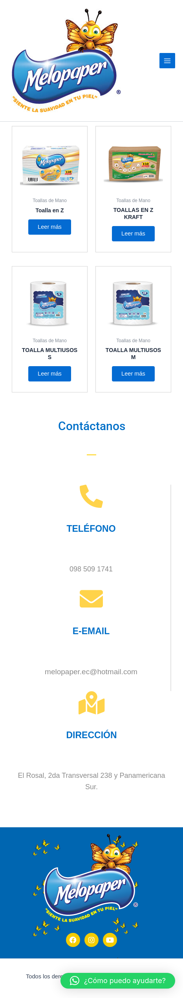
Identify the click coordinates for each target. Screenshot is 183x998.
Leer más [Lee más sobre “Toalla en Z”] (50, 227)
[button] (117, 981)
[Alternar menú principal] (167, 61)
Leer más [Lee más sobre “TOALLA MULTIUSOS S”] (50, 373)
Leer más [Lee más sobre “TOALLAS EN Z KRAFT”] (133, 233)
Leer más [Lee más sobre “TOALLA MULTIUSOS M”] (133, 373)
